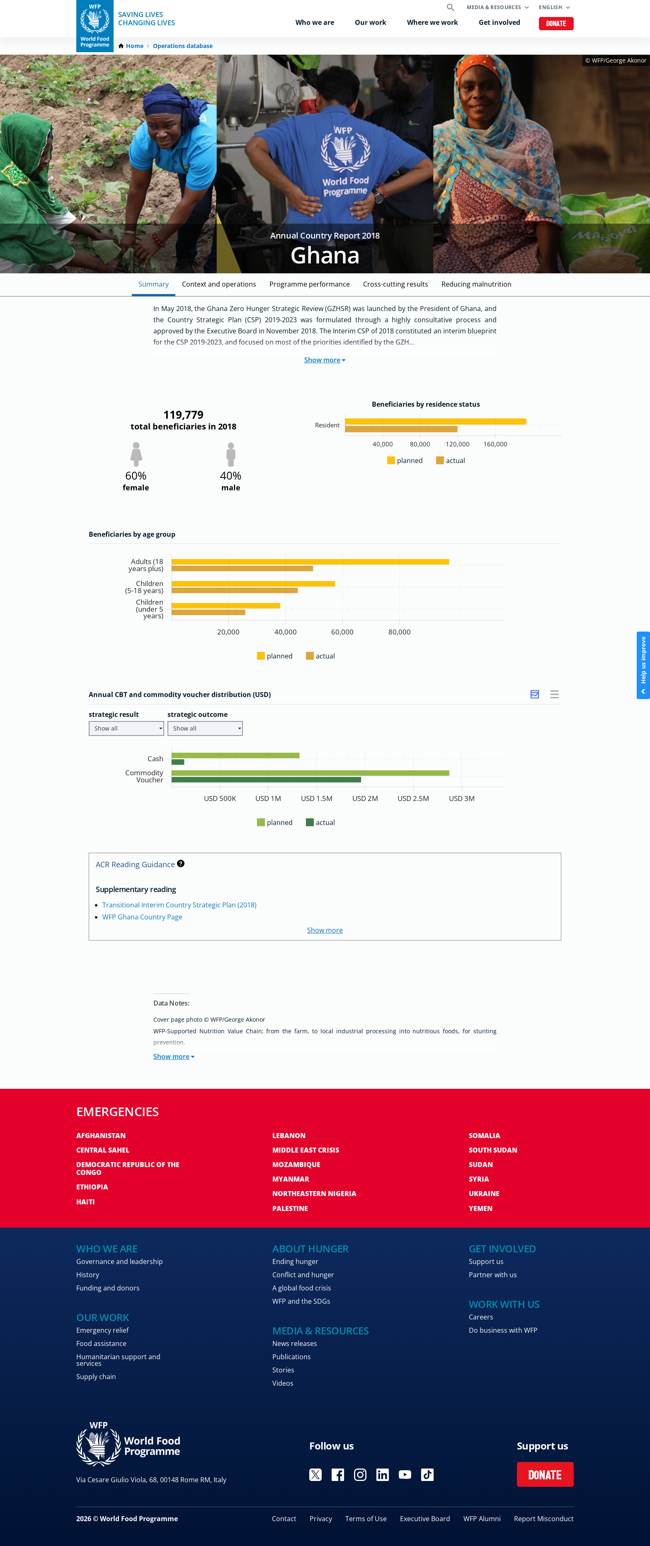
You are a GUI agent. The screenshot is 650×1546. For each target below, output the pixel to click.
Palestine (290, 1208)
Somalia (484, 1135)
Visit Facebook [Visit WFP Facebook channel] (338, 1475)
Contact (284, 1518)
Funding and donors (108, 1288)
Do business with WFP (503, 1330)
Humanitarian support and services (118, 1360)
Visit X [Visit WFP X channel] (315, 1475)
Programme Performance (309, 284)
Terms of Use (366, 1518)
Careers (481, 1317)
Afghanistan (101, 1135)
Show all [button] (128, 728)
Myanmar (290, 1179)
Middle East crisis (305, 1150)
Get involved (499, 22)
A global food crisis (301, 1288)
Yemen (480, 1208)
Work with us (504, 1304)
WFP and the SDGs (301, 1301)
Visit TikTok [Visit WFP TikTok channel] (427, 1475)
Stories (283, 1370)
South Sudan (493, 1150)
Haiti (85, 1201)
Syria (479, 1179)
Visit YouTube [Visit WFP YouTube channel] (405, 1475)
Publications (291, 1356)
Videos (282, 1383)
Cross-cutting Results (395, 284)
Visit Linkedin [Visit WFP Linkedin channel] (382, 1475)
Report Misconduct (544, 1518)
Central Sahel (102, 1150)
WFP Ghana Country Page (142, 916)
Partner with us (493, 1274)
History (87, 1274)
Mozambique (296, 1164)
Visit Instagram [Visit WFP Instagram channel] (360, 1475)
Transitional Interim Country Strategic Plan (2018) (179, 904)
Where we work (432, 22)
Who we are (315, 22)
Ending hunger (295, 1261)
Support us (486, 1261)
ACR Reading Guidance (140, 864)
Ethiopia (92, 1186)
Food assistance (101, 1343)
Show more (325, 359)
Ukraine (484, 1193)
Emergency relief (102, 1330)
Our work (370, 22)
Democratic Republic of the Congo (127, 1168)
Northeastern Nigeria (314, 1193)
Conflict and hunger (303, 1274)
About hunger (310, 1248)
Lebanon (289, 1135)
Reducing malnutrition (476, 284)
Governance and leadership (119, 1261)
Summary (153, 284)
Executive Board (425, 1518)
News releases (294, 1343)
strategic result (114, 714)
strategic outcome (197, 714)
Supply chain (96, 1376)
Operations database (183, 46)
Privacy (321, 1518)
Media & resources (494, 7)
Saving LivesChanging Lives (146, 18)
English (550, 7)
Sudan (481, 1164)
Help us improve (643, 665)
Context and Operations (219, 284)
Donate (556, 24)
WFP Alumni (482, 1518)
